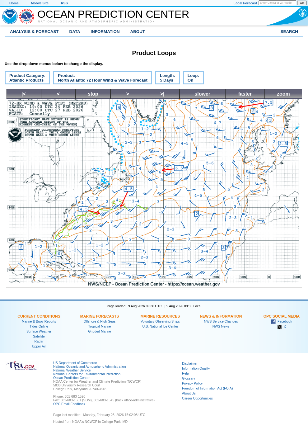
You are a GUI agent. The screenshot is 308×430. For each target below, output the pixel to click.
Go (302, 2)
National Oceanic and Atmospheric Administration (97, 21)
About (137, 31)
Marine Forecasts (99, 316)
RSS (64, 3)
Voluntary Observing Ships (160, 321)
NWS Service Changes (221, 321)
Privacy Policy (192, 383)
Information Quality (196, 368)
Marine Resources (160, 316)
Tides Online (39, 326)
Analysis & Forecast (34, 31)
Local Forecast (245, 3)
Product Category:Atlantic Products (25, 78)
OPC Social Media (282, 316)
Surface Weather (38, 331)
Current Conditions (38, 316)
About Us (189, 393)
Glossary (188, 378)
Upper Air (39, 346)
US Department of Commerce (75, 363)
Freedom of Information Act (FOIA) (207, 388)
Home (14, 3)
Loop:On (191, 78)
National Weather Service (72, 370)
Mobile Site (40, 3)
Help (185, 373)
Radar (38, 341)
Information (105, 31)
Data (74, 31)
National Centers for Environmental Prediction (86, 374)
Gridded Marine (99, 331)
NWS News (220, 326)
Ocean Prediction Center (113, 14)
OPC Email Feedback (69, 404)
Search (289, 31)
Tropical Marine (99, 326)
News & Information (221, 316)
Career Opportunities (197, 398)
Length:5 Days (165, 78)
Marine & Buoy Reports (39, 321)
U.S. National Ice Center (160, 326)
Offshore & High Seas (100, 321)
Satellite (39, 336)
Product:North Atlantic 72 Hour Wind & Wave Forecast (100, 78)
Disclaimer (190, 363)
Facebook (281, 321)
